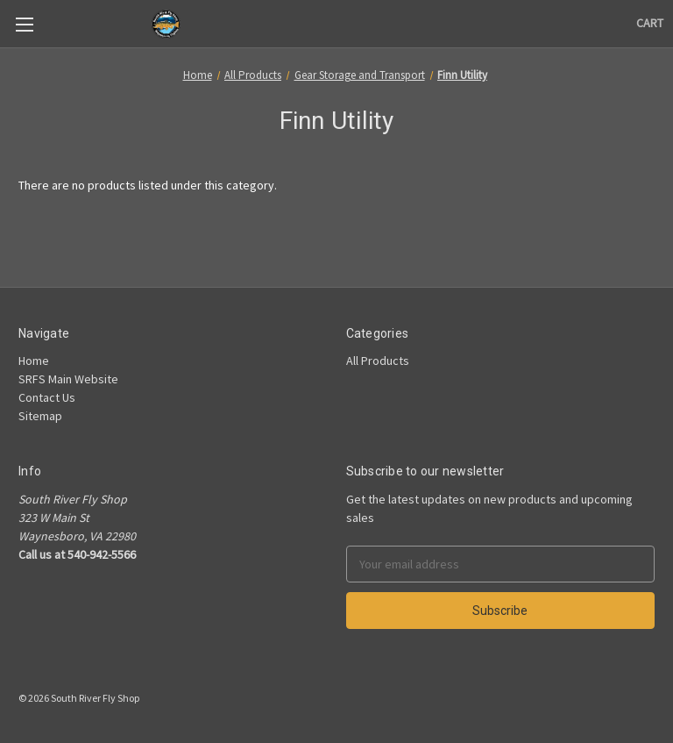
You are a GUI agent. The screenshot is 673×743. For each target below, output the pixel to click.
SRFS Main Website (68, 379)
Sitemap (40, 416)
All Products (377, 360)
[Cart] (650, 23)
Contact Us (46, 397)
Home (33, 360)
